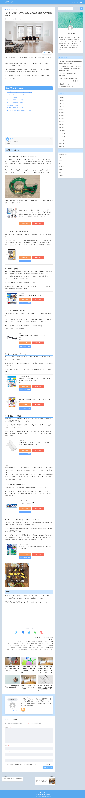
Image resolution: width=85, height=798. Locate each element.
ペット (60, 163)
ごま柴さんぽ (8, 2)
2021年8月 (61, 143)
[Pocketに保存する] (41, 633)
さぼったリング (48, 641)
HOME (42, 792)
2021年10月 (62, 137)
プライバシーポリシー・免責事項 (42, 794)
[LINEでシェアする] (35, 633)
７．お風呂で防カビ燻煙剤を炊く (15, 108)
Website (23, 711)
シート (10, 643)
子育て (60, 169)
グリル (35, 641)
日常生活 (50, 637)
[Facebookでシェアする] (22, 633)
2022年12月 (62, 109)
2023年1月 (61, 106)
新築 (8, 650)
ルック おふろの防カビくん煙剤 (26, 503)
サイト (7, 758)
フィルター (35, 643)
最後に (9, 143)
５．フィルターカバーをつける (15, 102)
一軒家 (11, 648)
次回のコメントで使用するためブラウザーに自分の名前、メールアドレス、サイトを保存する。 (29, 764)
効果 (34, 648)
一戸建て (49, 646)
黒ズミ (51, 650)
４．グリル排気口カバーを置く (15, 100)
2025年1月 (61, 97)
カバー (26, 641)
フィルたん (43, 643)
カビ (31, 641)
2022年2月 (61, 124)
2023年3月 (61, 100)
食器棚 (46, 650)
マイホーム (44, 637)
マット (28, 646)
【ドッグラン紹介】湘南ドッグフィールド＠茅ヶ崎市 (70, 75)
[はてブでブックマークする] (29, 633)
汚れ (17, 650)
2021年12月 (62, 131)
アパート (20, 641)
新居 (51, 648)
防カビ (27, 650)
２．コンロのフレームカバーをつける (17, 94)
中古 (16, 648)
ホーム (73, 2)
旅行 (60, 173)
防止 (37, 650)
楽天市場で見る (38, 223)
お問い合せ (79, 2)
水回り (13, 650)
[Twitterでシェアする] (16, 633)
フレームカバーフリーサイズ (26, 252)
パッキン (28, 643)
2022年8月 (61, 112)
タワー (23, 643)
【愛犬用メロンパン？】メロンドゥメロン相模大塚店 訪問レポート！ (70, 85)
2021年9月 (61, 140)
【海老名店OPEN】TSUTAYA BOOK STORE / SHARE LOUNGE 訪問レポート (69, 80)
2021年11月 (62, 134)
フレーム (49, 643)
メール (7, 752)
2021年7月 (61, 146)
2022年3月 (61, 121)
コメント (8, 727)
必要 (41, 648)
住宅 (20, 648)
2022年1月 (61, 127)
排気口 (46, 648)
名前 (7, 745)
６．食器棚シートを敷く (13, 105)
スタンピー (16, 643)
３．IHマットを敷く (12, 97)
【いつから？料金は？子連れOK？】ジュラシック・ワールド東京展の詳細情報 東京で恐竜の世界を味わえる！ (70, 68)
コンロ (40, 641)
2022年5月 (61, 115)
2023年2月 (61, 103)
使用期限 (25, 648)
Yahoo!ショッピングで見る (25, 302)
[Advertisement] (29, 124)
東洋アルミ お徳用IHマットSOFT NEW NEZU (30, 295)
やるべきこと (42, 646)
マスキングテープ (20, 646)
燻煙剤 (22, 650)
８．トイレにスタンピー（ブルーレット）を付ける (20, 110)
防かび (32, 650)
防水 (41, 650)
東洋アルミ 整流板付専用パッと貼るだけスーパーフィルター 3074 (35, 399)
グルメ (60, 157)
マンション (34, 646)
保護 (30, 648)
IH (10, 641)
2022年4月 (61, 118)
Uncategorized (63, 154)
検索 (81, 8)
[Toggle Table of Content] (49, 139)
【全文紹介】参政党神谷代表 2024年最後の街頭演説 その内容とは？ (70, 62)
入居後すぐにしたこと (13, 141)
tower (14, 641)
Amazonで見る (25, 223)
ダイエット (62, 160)
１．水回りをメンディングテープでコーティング (19, 92)
